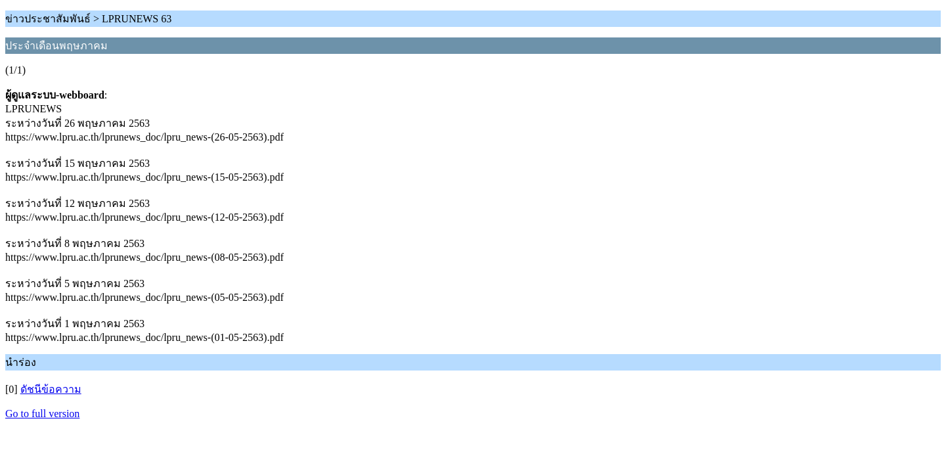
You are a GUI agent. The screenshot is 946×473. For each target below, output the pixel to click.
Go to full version (42, 413)
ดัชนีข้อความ (50, 389)
